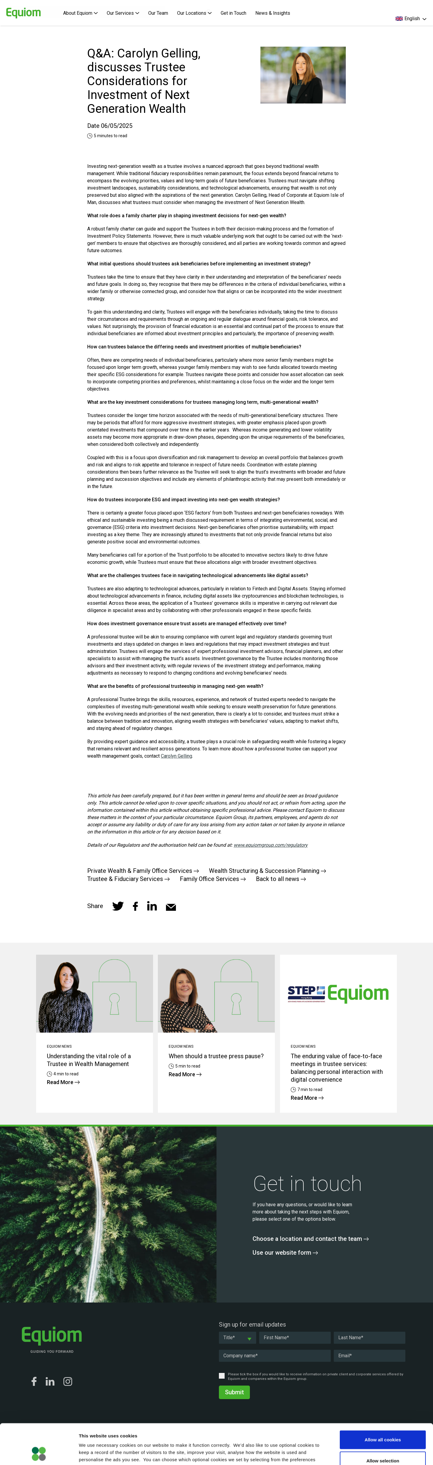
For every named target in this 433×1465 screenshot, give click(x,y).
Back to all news (281, 878)
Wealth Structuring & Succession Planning (267, 870)
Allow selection (382, 1422)
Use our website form (285, 1252)
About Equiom (80, 13)
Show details (316, 1453)
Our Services (123, 13)
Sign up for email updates (252, 1324)
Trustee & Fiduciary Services (128, 878)
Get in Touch (233, 13)
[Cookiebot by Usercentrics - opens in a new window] (39, 1453)
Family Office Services (213, 878)
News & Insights (272, 13)
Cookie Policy (194, 1428)
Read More (63, 1082)
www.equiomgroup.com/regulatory (271, 845)
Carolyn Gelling (176, 756)
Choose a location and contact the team (311, 1238)
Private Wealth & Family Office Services (143, 870)
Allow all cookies (383, 1401)
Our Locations (194, 13)
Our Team (158, 13)
